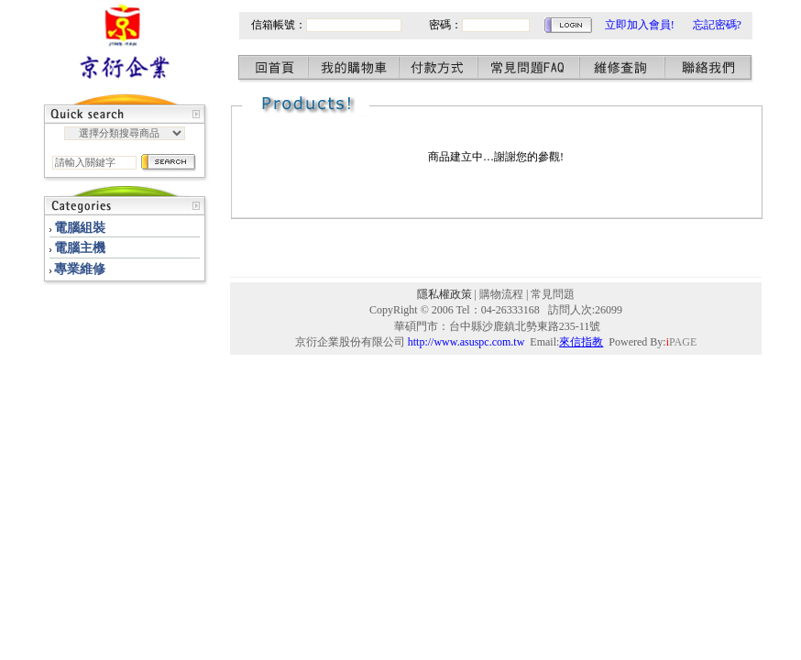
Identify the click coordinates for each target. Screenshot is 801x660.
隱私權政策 (444, 294)
